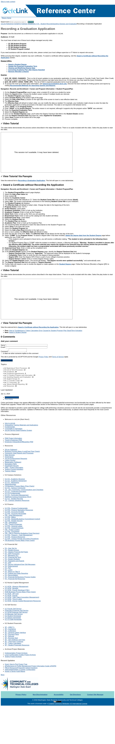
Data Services (10, 455)
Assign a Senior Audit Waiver (15, 671)
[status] (57, 35)
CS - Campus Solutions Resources (17, 500)
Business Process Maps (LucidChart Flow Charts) (22, 451)
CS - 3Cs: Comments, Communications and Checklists (24, 490)
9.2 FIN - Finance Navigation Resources (19, 510)
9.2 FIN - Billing (10, 517)
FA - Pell (8, 568)
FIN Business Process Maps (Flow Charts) (20, 540)
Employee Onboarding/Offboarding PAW (19, 442)
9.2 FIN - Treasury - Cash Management (18, 535)
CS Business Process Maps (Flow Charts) (19, 486)
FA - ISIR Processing (12, 554)
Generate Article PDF (12, 397)
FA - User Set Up (11, 548)
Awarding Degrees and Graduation (64, 24)
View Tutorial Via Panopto (16, 176)
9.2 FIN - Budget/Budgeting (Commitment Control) (22, 519)
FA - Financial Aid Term (13, 557)
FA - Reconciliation (11, 575)
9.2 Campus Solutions (26, 24)
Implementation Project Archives (16, 653)
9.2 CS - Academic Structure (15, 479)
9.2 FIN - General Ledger (13, 526)
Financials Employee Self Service (16, 610)
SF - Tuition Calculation (13, 643)
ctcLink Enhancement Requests (16, 458)
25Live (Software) (11, 449)
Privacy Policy (44, 357)
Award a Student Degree (18, 332)
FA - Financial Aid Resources (15, 579)
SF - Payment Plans (12, 634)
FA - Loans (8, 570)
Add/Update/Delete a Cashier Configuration (20, 669)
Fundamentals (10, 427)
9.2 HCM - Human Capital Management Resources (23, 601)
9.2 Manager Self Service (14, 614)
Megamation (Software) (13, 462)
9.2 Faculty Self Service (13, 609)
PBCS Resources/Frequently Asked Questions (21, 668)
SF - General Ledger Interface (15, 632)
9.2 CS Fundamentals (12, 493)
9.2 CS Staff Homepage (13, 619)
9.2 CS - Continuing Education (15, 491)
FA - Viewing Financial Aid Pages (16, 552)
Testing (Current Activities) (14, 469)
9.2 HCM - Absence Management (16, 586)
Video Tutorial (10, 123)
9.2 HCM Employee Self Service (16, 612)
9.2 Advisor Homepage (13, 618)
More (2, 675)
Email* (24, 347)
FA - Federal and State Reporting (16, 573)
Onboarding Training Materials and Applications (21, 425)
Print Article (9, 399)
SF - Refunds (9, 636)
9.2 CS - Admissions (12, 482)
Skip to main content (8, 1)
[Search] (19, 22)
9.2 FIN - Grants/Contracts (14, 528)
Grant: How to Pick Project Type (16, 664)
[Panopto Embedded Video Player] (36, 152)
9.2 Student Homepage (13, 616)
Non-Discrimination (40, 694)
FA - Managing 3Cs (11, 555)
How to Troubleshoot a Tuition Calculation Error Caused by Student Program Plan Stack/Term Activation (45, 330)
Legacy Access (10, 460)
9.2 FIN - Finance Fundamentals (16, 508)
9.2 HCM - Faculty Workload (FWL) (17, 590)
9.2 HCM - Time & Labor (13, 599)
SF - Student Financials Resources (17, 645)
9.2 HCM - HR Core (12, 594)
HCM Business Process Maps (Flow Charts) (20, 592)
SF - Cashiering (10, 629)
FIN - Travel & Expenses (13, 524)
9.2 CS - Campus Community (15, 488)
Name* (24, 345)
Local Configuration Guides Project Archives (20, 655)
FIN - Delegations (11, 522)
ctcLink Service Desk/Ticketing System (18, 430)
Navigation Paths (11, 464)
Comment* (14, 351)
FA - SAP (8, 562)
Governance (9, 457)
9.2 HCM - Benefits (11, 588)
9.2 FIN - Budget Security (14, 521)
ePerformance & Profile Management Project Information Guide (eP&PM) (30, 666)
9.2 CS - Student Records (43, 24)
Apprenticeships (10, 484)
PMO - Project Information (14, 467)
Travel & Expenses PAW (13, 440)
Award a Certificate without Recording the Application (32, 184)
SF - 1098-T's (9, 627)
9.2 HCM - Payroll (11, 595)
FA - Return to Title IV (12, 571)
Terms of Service (58, 357)
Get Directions (75, 694)
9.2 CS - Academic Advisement (16, 481)
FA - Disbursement (11, 566)
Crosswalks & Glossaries (13, 428)
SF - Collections (10, 631)
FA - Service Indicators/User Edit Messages (20, 564)
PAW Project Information (13, 438)
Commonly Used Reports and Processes (19, 453)
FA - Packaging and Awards (14, 561)
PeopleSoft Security (12, 466)
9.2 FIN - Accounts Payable (14, 512)
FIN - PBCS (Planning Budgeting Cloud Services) (22, 533)
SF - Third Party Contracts (14, 641)
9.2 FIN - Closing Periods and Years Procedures (22, 539)
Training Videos (10, 471)
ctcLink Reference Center (10, 24)
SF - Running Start (11, 638)
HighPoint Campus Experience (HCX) (18, 497)
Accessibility (59, 694)
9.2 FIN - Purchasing (12, 531)
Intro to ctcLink (10, 423)
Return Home (6, 18)
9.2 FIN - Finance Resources (15, 537)
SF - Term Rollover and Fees (15, 640)
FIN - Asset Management (13, 515)
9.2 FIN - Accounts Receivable (15, 513)
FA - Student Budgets (12, 559)
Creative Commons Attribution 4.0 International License (67, 703)
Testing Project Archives (13, 656)
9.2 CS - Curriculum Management (16, 495)
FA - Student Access (12, 550)
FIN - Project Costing (12, 530)
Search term (5, 22)
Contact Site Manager (95, 694)
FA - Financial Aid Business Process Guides (20, 577)
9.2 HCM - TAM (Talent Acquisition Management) (22, 597)
